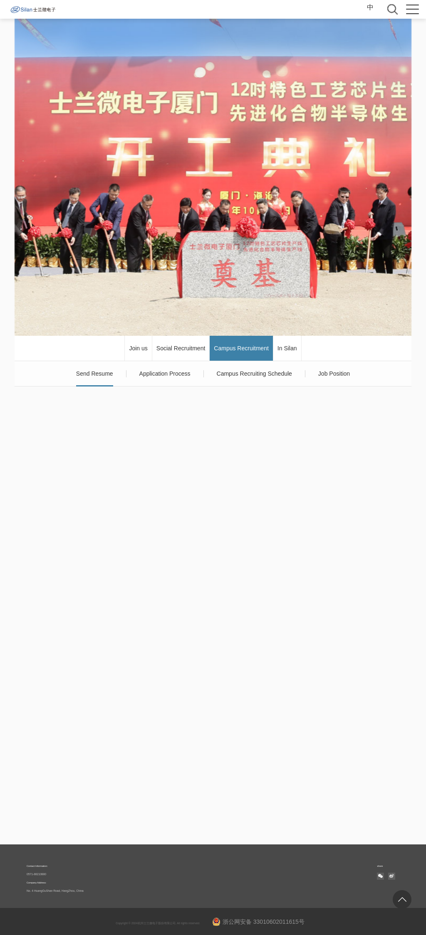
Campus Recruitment (241, 348)
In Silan (287, 348)
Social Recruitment (181, 348)
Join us (138, 348)
